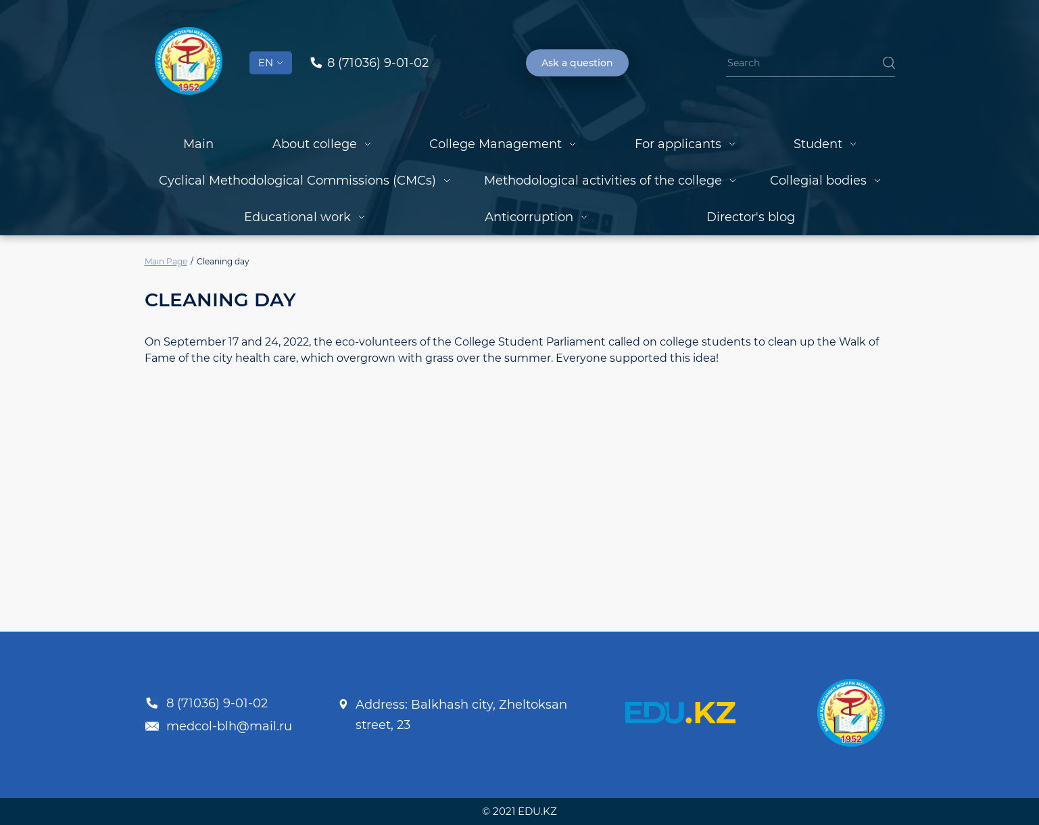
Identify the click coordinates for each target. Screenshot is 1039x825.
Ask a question (577, 63)
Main (198, 144)
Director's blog (750, 217)
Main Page (166, 261)
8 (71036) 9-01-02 (206, 703)
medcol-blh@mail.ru (218, 726)
